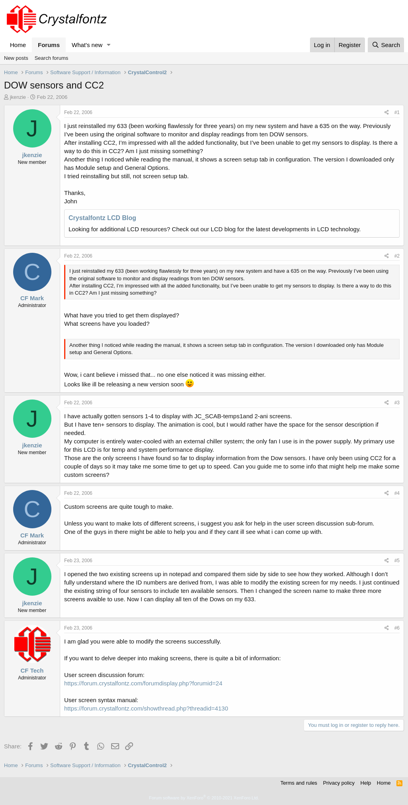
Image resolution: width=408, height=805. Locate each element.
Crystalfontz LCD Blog (102, 218)
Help (366, 783)
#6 (397, 628)
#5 (397, 560)
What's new (87, 44)
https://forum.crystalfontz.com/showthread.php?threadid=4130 (146, 708)
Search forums (52, 58)
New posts (16, 58)
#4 (397, 493)
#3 (397, 402)
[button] (108, 44)
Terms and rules (298, 783)
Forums (49, 44)
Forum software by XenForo (204, 797)
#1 (397, 112)
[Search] (386, 44)
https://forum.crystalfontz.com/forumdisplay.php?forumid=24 (143, 683)
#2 (397, 256)
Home (18, 44)
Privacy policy (339, 783)
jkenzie (18, 97)
